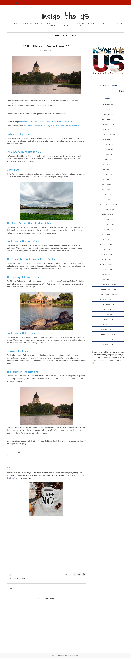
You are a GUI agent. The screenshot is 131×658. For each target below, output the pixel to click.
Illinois (106, 164)
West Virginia (106, 334)
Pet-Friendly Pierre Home (29, 122)
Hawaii (106, 154)
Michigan (107, 209)
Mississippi (107, 219)
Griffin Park (13, 169)
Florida (106, 144)
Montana (107, 229)
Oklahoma (106, 274)
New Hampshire (106, 244)
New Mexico (106, 254)
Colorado (106, 129)
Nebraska (106, 234)
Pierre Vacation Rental (47, 122)
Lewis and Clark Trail (17, 351)
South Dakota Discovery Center (24, 241)
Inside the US (65, 16)
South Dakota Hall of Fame (21, 333)
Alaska (107, 109)
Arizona (106, 114)
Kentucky (106, 184)
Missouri (107, 224)
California (106, 124)
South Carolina (107, 294)
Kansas (106, 179)
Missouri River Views (66, 122)
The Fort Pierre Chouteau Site (22, 371)
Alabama (107, 104)
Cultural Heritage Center (20, 134)
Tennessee (106, 304)
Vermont (107, 319)
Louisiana (106, 189)
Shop (11, 478)
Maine (106, 194)
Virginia (106, 324)
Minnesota (106, 214)
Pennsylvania (107, 284)
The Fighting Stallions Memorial (24, 277)
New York (106, 259)
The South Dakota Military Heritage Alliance (30, 223)
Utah (107, 314)
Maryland (106, 199)
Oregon (106, 279)
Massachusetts (107, 204)
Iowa (107, 174)
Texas (106, 309)
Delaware (106, 139)
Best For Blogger (75, 655)
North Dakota (106, 264)
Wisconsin (106, 339)
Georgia (106, 149)
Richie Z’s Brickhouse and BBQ (72, 126)
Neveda (106, 239)
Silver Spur (54, 126)
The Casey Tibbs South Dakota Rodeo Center (31, 259)
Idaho (106, 159)
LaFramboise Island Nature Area (24, 151)
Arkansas (106, 119)
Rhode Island (107, 289)
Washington (106, 329)
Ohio (107, 269)
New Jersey (106, 249)
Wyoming (107, 344)
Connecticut (106, 134)
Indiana (106, 169)
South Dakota (20, 579)
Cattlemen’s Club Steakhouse (38, 126)
